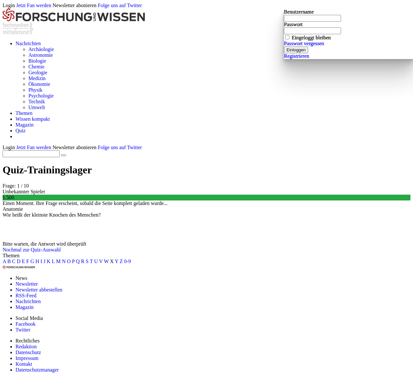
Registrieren (296, 56)
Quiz (20, 130)
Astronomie (40, 55)
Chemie (36, 66)
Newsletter (26, 284)
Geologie (37, 72)
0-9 (127, 261)
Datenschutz (28, 352)
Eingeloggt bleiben (311, 37)
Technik (36, 101)
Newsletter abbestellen (38, 289)
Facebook (25, 324)
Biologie (37, 61)
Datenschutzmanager (37, 370)
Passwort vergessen (304, 43)
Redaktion (26, 346)
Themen (23, 113)
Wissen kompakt (32, 119)
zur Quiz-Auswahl (42, 249)
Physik (35, 90)
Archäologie (41, 49)
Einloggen (296, 49)
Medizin (36, 78)
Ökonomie (39, 84)
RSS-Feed (25, 295)
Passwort (293, 24)
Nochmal (12, 249)
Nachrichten (28, 43)
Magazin (24, 125)
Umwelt (36, 107)
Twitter (22, 329)
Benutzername (299, 12)
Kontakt (23, 364)
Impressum (26, 358)
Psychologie (41, 95)
